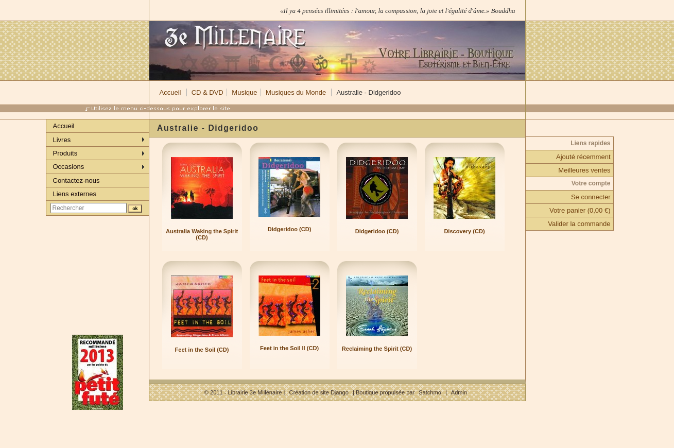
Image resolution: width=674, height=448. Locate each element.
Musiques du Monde (296, 92)
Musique (244, 92)
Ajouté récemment (583, 157)
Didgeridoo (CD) (290, 229)
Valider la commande (579, 224)
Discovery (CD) (464, 231)
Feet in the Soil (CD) (202, 350)
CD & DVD (207, 92)
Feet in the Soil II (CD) (289, 348)
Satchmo (430, 392)
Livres (62, 140)
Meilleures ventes (584, 170)
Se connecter (591, 197)
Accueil (170, 92)
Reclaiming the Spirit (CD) (377, 349)
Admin (459, 392)
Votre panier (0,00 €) (580, 210)
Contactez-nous (76, 180)
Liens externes (75, 194)
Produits (65, 153)
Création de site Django (318, 392)
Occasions (68, 166)
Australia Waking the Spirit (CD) (202, 234)
